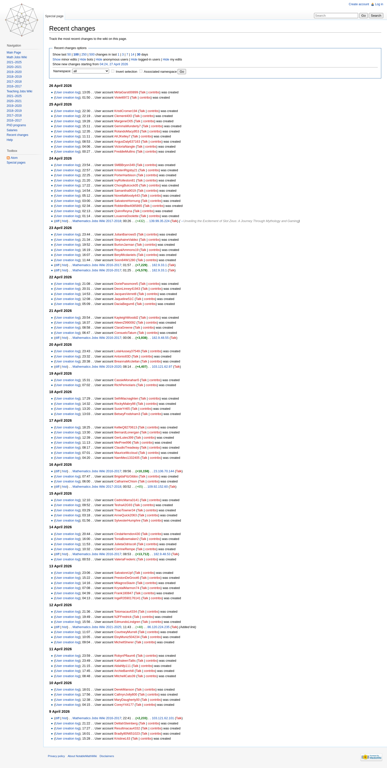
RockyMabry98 (125, 404)
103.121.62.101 (164, 718)
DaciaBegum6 (125, 304)
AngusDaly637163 (128, 141)
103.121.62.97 (163, 366)
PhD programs (16, 125)
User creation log (68, 92)
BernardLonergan (127, 432)
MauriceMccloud (126, 453)
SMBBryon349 (125, 165)
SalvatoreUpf (124, 573)
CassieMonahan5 (127, 380)
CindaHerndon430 (128, 534)
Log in (379, 4)
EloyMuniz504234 (128, 637)
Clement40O (124, 116)
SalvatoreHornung (128, 201)
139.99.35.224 (160, 221)
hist (65, 221)
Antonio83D (123, 356)
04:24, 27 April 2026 (115, 64)
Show (58, 59)
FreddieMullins (125, 152)
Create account (359, 4)
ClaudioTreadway (127, 448)
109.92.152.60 (158, 486)
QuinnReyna (124, 211)
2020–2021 (14, 67)
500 (92, 55)
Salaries (12, 130)
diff (58, 221)
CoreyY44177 (125, 705)
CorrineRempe (125, 549)
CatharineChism (126, 481)
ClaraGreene (124, 328)
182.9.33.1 (160, 265)
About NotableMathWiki (83, 756)
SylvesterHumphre (128, 520)
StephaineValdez (127, 240)
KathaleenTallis (126, 661)
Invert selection (127, 72)
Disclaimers (108, 756)
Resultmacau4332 (128, 728)
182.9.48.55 (161, 338)
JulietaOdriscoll (126, 544)
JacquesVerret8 (126, 294)
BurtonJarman (125, 245)
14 (133, 55)
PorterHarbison (126, 175)
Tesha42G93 (124, 505)
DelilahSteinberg (127, 723)
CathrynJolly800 (126, 695)
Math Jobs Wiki (17, 57)
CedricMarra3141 (127, 500)
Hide (83, 59)
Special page (55, 16)
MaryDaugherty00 (128, 700)
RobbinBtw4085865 (129, 206)
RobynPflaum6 (125, 656)
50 (70, 55)
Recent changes (18, 135)
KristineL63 (123, 739)
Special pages (16, 162)
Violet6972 (122, 97)
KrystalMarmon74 (127, 588)
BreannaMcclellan (128, 361)
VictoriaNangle (125, 147)
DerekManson (125, 689)
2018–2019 (14, 76)
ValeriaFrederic (126, 559)
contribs (154, 92)
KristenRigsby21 (126, 170)
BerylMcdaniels (126, 255)
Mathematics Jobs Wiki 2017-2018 (97, 221)
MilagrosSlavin (125, 583)
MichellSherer (125, 642)
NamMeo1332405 (128, 458)
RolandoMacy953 (127, 131)
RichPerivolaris (125, 385)
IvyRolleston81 (125, 180)
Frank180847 (124, 593)
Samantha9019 (126, 190)
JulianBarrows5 (126, 234)
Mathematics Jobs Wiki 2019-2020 (97, 366)
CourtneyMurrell (126, 632)
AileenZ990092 (125, 323)
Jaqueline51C (125, 299)
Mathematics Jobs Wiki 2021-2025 (97, 627)
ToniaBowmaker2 (127, 539)
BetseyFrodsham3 (128, 414)
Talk (144, 92)
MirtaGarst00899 (127, 92)
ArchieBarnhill (125, 671)
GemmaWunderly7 (128, 126)
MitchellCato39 (125, 676)
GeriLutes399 (124, 437)
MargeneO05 (124, 121)
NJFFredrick (124, 617)
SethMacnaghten (127, 399)
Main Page (14, 52)
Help (10, 140)
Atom (14, 158)
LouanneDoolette (127, 216)
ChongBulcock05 (127, 185)
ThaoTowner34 (125, 510)
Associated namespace (161, 72)
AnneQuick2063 (126, 515)
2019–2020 (14, 72)
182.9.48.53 (163, 554)
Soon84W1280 (125, 260)
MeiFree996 (123, 443)
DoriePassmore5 (127, 284)
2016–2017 (14, 86)
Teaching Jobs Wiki (20, 91)
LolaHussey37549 (128, 351)
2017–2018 (14, 81)
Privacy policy (57, 756)
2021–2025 (14, 62)
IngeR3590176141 (128, 598)
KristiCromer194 (126, 111)
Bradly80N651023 (128, 733)
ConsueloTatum (126, 333)
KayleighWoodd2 (127, 317)
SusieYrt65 (123, 409)
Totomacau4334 (126, 612)
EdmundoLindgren (128, 622)
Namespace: (63, 71)
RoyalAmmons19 (127, 250)
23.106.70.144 (165, 471)
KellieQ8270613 (126, 427)
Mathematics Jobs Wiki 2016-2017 (97, 265)
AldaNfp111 (123, 666)
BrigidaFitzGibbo (127, 476)
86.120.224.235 (159, 627)
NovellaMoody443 (128, 196)
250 (84, 55)
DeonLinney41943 (128, 289)
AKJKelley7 (123, 136)
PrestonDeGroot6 (127, 578)
